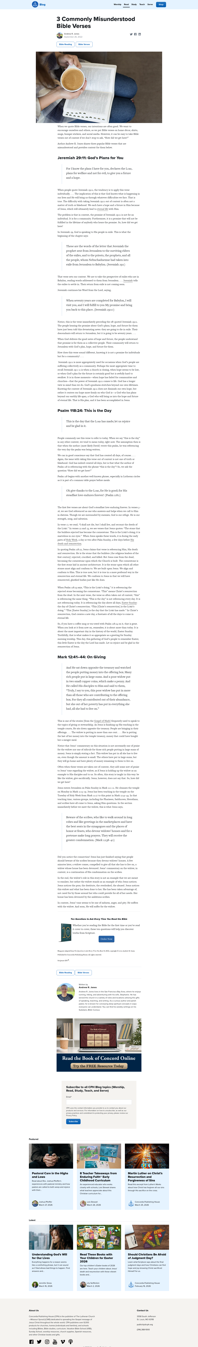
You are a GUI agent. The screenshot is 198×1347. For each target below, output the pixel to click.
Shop (161, 4)
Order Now (106, 939)
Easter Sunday (129, 602)
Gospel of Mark (102, 721)
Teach (142, 4)
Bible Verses (84, 44)
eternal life (102, 209)
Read (126, 4)
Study (134, 4)
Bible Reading (65, 44)
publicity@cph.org (145, 1324)
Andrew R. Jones (71, 33)
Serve (150, 4)
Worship (117, 4)
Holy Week (71, 539)
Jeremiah (128, 280)
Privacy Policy (71, 1115)
